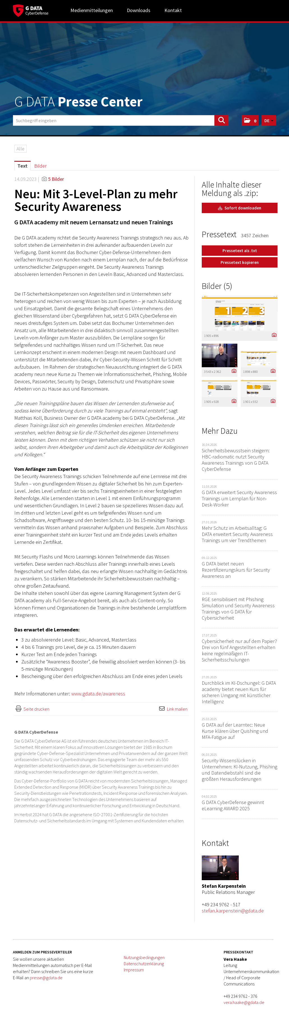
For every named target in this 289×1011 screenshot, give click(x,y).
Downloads (138, 10)
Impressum (134, 970)
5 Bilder (56, 179)
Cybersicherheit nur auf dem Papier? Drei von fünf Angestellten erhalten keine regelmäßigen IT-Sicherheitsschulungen (239, 650)
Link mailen (177, 709)
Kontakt (173, 10)
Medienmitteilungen (91, 10)
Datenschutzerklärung (144, 963)
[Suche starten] (221, 120)
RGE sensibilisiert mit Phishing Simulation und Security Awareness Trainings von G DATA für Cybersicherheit (238, 608)
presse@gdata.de (46, 977)
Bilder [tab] (40, 166)
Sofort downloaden (239, 208)
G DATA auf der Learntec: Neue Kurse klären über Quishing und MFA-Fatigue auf (235, 731)
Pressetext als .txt (240, 250)
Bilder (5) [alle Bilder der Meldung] (217, 285)
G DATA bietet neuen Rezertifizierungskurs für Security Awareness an (236, 569)
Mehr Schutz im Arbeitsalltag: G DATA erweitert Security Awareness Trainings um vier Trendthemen (237, 534)
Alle (20, 148)
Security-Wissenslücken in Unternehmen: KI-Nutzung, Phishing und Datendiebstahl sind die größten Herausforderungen (239, 769)
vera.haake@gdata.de (244, 1002)
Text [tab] (22, 166)
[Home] (30, 10)
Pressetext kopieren (240, 262)
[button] (250, 120)
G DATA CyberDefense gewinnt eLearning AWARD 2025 (233, 805)
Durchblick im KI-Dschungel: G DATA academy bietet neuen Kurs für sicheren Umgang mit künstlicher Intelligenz (239, 692)
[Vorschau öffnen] (239, 313)
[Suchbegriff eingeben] (120, 120)
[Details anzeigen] (272, 335)
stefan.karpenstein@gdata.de (233, 910)
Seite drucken (36, 709)
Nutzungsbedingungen (144, 957)
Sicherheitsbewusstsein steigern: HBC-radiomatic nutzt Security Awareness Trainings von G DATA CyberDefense (236, 459)
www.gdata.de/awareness (98, 693)
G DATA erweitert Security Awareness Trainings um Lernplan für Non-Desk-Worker (239, 498)
